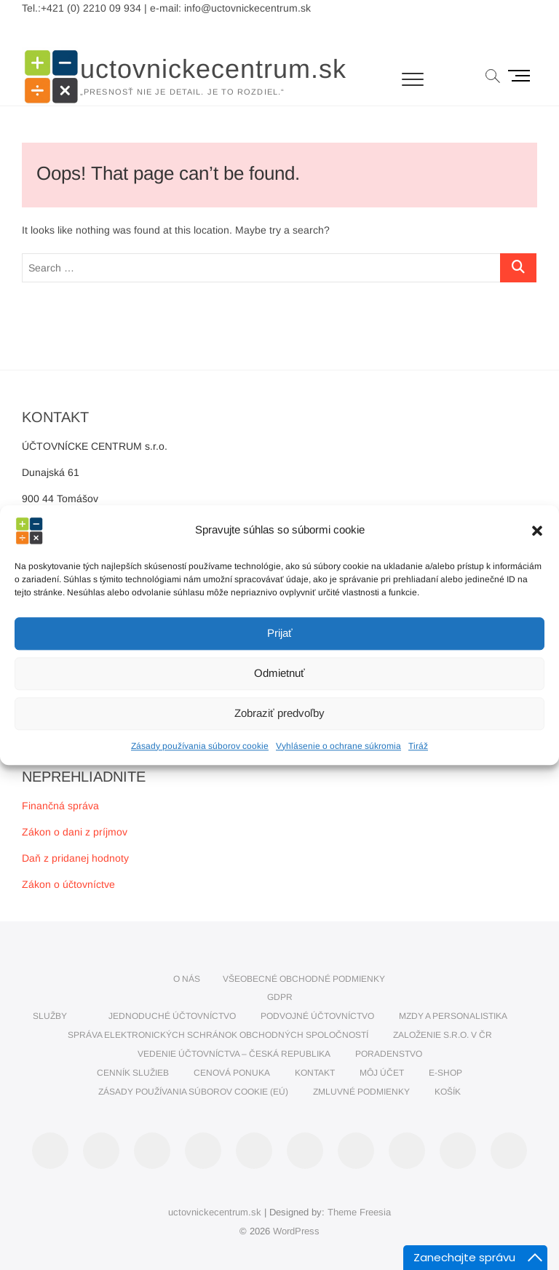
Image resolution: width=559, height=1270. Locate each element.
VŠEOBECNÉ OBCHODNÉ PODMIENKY (304, 979)
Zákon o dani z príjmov (74, 832)
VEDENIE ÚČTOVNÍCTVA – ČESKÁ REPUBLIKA (234, 1054)
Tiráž (418, 746)
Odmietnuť (279, 673)
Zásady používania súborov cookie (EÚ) (193, 1092)
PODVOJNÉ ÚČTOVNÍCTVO (317, 1016)
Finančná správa (60, 805)
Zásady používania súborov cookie (200, 746)
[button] (537, 530)
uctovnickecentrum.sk (213, 69)
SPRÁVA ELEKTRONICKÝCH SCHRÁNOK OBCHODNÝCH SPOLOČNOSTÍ (218, 1035)
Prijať (280, 633)
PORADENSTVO (388, 1054)
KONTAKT (315, 1073)
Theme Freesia (359, 1212)
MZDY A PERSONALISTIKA (453, 1016)
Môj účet (382, 1073)
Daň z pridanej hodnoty (75, 858)
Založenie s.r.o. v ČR (442, 1035)
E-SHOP (445, 1073)
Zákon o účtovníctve (68, 884)
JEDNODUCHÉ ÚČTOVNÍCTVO (172, 1016)
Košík (448, 1092)
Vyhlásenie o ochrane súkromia (338, 746)
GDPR (280, 997)
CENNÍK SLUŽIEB (133, 1073)
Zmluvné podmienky (361, 1092)
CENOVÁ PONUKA (232, 1073)
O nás (186, 979)
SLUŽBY (50, 1016)
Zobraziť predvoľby (279, 713)
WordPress (296, 1231)
